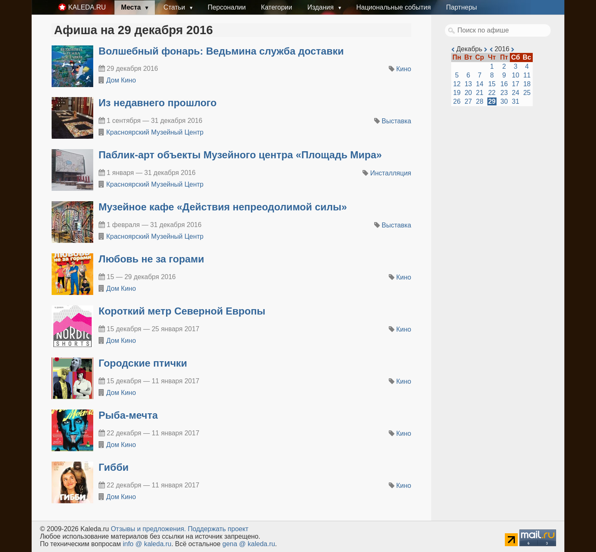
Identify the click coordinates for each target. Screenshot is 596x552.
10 (515, 75)
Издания (321, 7)
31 (515, 101)
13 (468, 83)
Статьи (175, 7)
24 (515, 92)
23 (504, 92)
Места (132, 7)
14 (480, 83)
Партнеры (461, 7)
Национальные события (393, 7)
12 (457, 83)
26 (457, 101)
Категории (276, 7)
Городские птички (143, 363)
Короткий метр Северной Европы (182, 311)
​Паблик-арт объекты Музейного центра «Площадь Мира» (240, 154)
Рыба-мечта (128, 415)
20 (468, 92)
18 (527, 83)
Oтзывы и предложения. (148, 528)
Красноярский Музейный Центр (155, 132)
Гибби (114, 467)
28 (480, 101)
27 (468, 101)
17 (515, 83)
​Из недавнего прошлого (158, 102)
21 (480, 92)
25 (527, 92)
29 (492, 101)
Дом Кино (121, 80)
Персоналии (227, 7)
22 (492, 92)
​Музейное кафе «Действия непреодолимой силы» (223, 206)
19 (457, 92)
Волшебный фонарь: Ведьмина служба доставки (221, 51)
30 (504, 101)
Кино (403, 68)
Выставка (396, 121)
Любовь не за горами (151, 259)
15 (492, 83)
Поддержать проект (218, 528)
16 (504, 83)
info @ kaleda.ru (147, 543)
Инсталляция (390, 173)
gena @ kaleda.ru (248, 543)
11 (527, 75)
